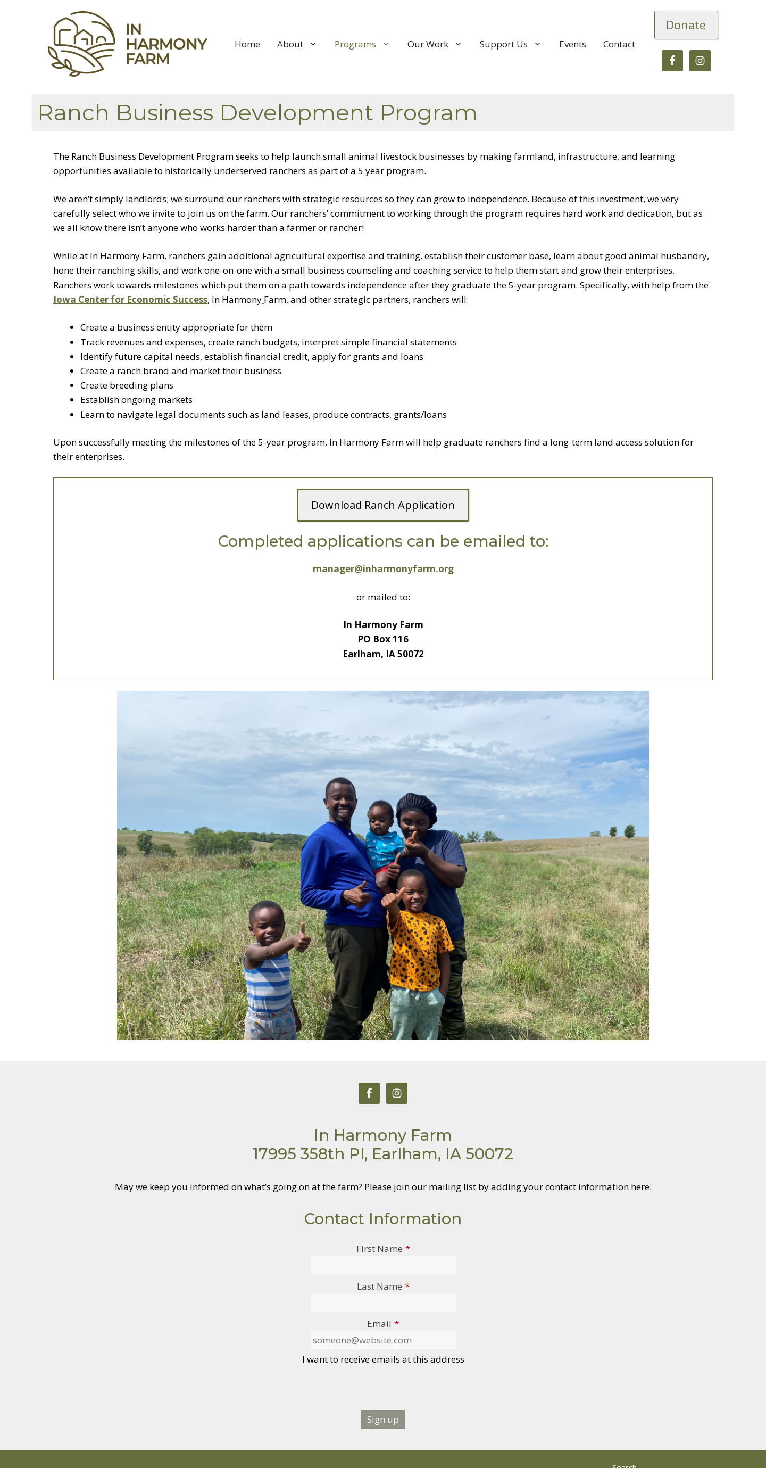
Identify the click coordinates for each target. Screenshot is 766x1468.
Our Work (439, 44)
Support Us (515, 44)
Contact (619, 44)
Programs (367, 44)
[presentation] (383, 1389)
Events (572, 44)
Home (247, 44)
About (301, 44)
